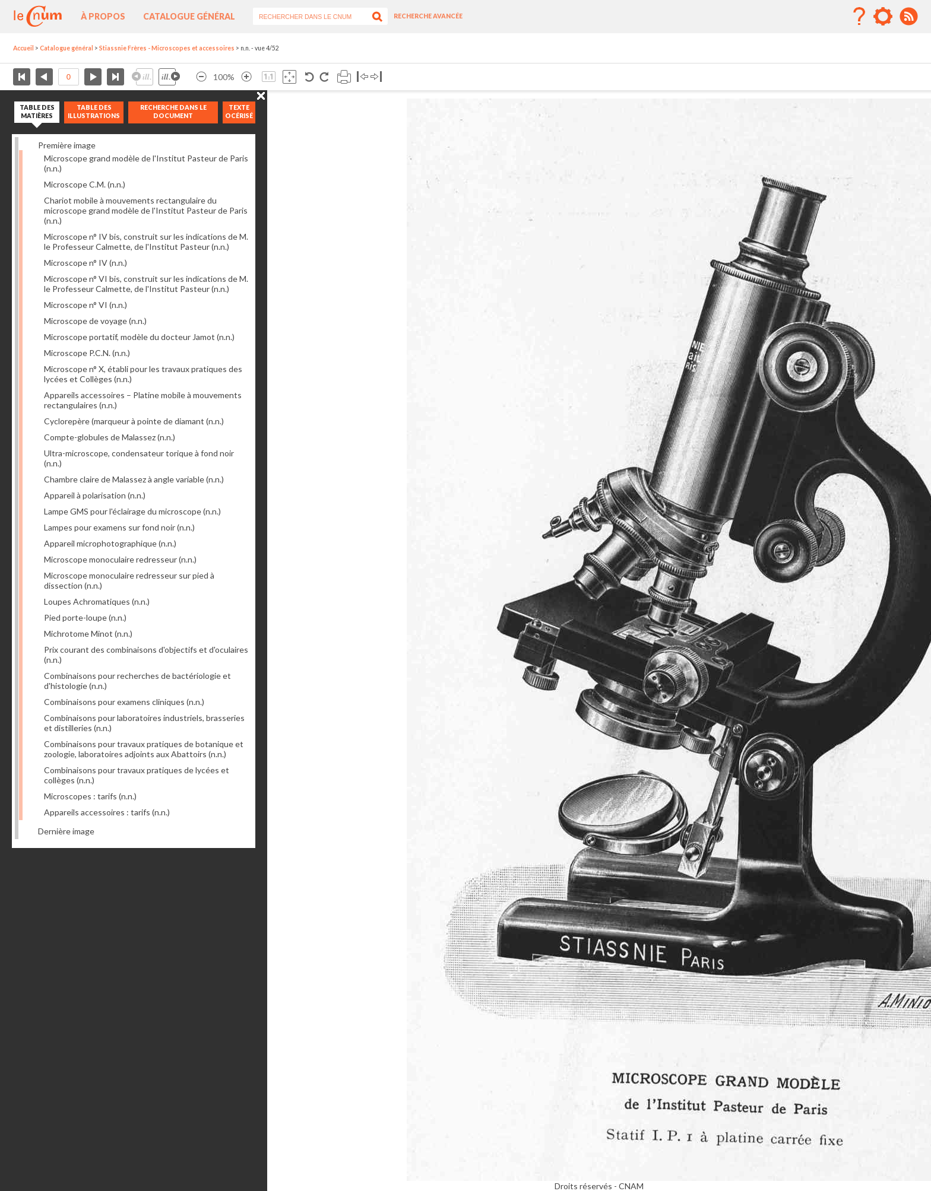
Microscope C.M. (84, 184)
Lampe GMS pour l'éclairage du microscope (132, 511)
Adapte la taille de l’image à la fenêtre (289, 76)
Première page (21, 76)
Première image (67, 145)
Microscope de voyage (95, 321)
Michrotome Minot (88, 633)
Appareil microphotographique (110, 543)
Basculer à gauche (362, 76)
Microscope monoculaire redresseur (120, 559)
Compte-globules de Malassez (109, 437)
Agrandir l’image (246, 76)
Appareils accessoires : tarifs (107, 812)
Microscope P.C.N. (87, 353)
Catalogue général (189, 16)
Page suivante (93, 76)
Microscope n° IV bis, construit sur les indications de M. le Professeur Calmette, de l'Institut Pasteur (146, 241)
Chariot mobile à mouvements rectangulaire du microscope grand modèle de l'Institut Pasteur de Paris (146, 210)
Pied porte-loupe (85, 617)
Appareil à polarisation (94, 495)
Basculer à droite (376, 76)
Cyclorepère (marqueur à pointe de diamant (134, 421)
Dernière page (115, 76)
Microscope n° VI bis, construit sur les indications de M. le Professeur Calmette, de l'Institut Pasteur (146, 284)
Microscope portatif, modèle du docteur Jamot (139, 337)
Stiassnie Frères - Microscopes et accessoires (167, 48)
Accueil (23, 48)
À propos (103, 16)
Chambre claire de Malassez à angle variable (134, 479)
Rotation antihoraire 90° (309, 76)
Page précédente (44, 76)
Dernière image (66, 831)
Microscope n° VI (85, 305)
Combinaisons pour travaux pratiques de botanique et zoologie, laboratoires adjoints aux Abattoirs (143, 749)
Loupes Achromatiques (97, 601)
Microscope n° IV (85, 263)
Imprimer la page (344, 76)
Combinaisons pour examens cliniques (124, 702)
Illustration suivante (169, 76)
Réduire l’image (201, 76)
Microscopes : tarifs (90, 796)
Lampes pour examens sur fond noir (119, 527)
